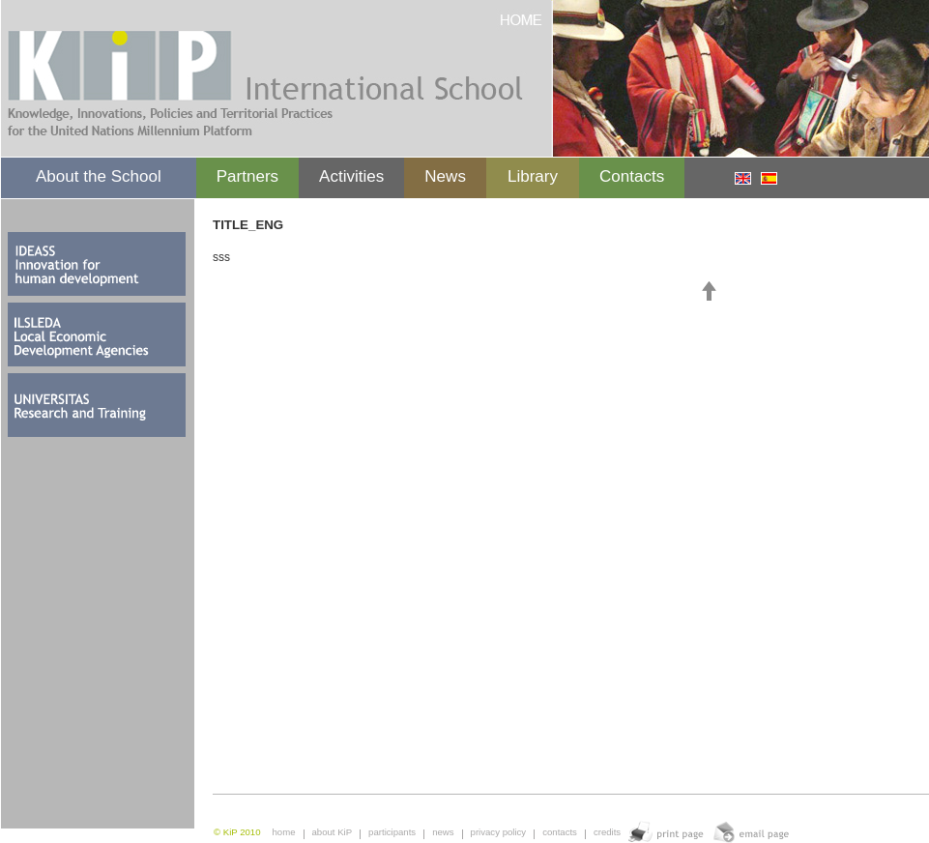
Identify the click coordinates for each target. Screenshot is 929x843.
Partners (247, 176)
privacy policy (499, 832)
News (445, 176)
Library (533, 176)
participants (392, 832)
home (284, 832)
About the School (98, 176)
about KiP (332, 832)
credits (607, 832)
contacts (559, 832)
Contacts (631, 176)
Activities (351, 176)
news (442, 832)
